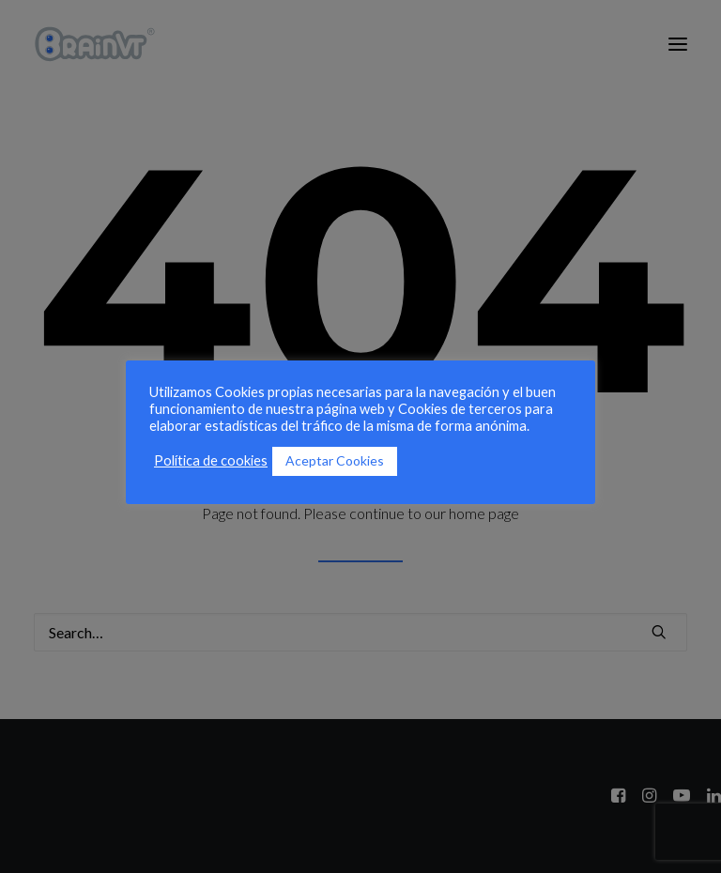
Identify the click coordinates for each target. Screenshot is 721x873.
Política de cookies (211, 460)
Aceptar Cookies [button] (334, 460)
